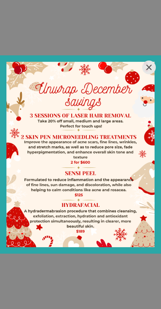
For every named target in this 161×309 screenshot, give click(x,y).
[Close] (149, 67)
